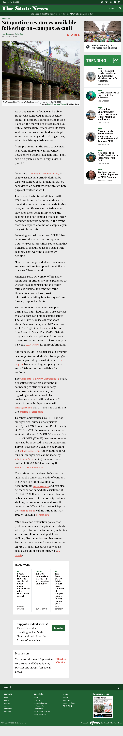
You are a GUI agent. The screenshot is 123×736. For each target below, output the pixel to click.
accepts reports (42, 491)
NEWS (4, 20)
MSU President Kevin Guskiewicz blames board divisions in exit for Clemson (108, 77)
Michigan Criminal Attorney (48, 175)
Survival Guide (84, 8)
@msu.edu (55, 520)
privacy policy (38, 719)
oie (47, 520)
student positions (40, 724)
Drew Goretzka (59, 614)
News (53, 8)
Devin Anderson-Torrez (56, 106)
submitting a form (29, 464)
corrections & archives (42, 721)
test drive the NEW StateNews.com (73, 16)
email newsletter (69, 713)
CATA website (34, 346)
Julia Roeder (103, 86)
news (6, 707)
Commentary (100, 8)
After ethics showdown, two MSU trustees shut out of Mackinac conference (107, 116)
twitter (58, 669)
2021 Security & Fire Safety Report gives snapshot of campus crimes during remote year (59, 594)
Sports (70, 8)
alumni (65, 707)
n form (49, 417)
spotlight (7, 713)
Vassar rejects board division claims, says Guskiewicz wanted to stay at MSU (108, 137)
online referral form (32, 456)
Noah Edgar (6, 36)
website (59, 473)
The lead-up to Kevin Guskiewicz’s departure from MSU (108, 158)
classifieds (8, 719)
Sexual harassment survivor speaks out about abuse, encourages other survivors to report (23, 590)
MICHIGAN (39, 577)
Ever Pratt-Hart (105, 182)
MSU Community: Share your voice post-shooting (104, 48)
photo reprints (39, 716)
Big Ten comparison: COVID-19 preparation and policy (42, 584)
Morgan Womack (20, 614)
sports (6, 710)
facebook (60, 665)
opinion (6, 716)
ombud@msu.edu (25, 413)
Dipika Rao (19, 36)
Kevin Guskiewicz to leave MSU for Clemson (108, 97)
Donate (58, 634)
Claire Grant (41, 615)
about (36, 707)
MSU (8, 20)
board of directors (40, 713)
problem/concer (34, 417)
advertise (37, 710)
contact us (67, 710)
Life (61, 8)
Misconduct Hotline (41, 473)
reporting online (37, 516)
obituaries (7, 721)
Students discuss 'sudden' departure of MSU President (108, 176)
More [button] (113, 8)
